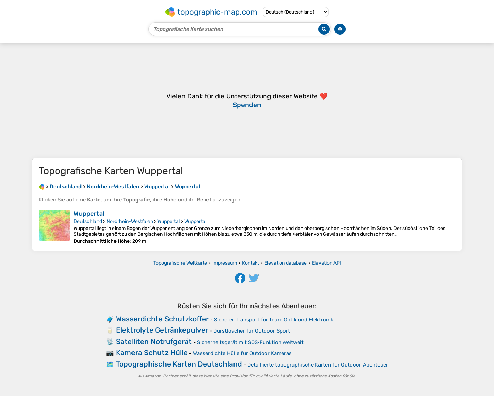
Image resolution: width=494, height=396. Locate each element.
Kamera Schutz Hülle (152, 352)
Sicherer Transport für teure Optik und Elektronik (273, 320)
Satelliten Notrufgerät (154, 341)
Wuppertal (89, 213)
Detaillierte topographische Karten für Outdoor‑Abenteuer (317, 365)
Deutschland (88, 221)
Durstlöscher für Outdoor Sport (251, 331)
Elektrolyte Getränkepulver (162, 330)
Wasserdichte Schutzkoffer (162, 319)
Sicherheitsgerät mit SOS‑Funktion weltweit (250, 342)
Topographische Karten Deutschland (179, 364)
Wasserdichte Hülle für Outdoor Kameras (242, 353)
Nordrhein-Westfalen (130, 221)
